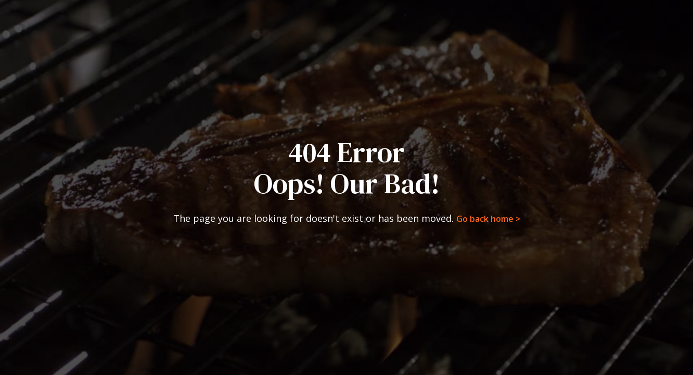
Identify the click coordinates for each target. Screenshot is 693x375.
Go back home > (488, 218)
